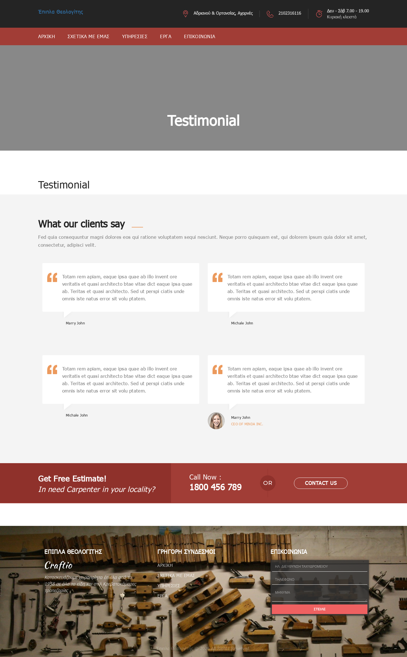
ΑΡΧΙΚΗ (46, 36)
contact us (321, 483)
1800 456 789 (215, 487)
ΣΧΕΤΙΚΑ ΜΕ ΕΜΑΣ (88, 36)
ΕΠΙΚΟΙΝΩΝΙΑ (199, 36)
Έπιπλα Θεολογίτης (60, 11)
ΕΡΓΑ (165, 36)
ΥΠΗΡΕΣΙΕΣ (135, 36)
